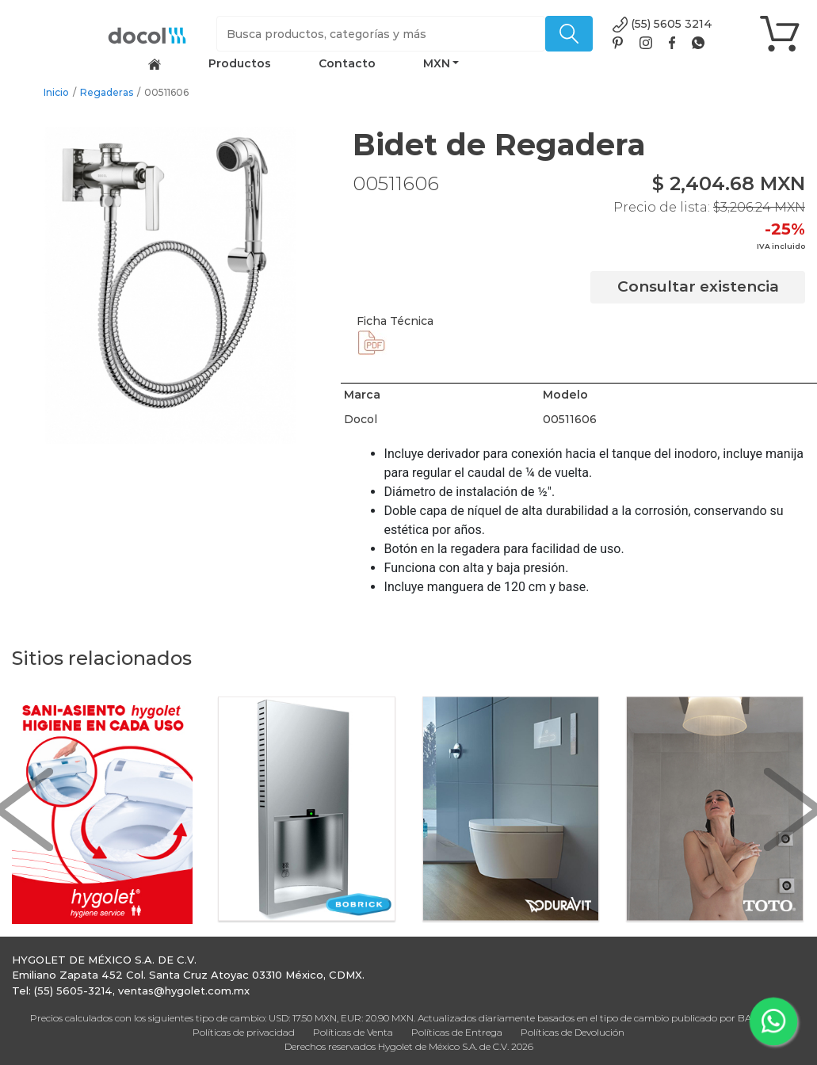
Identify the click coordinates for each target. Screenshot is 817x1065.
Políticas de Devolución (572, 1032)
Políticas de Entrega (456, 1032)
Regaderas (106, 92)
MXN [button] (436, 63)
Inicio (56, 92)
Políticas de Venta (353, 1032)
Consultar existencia (698, 286)
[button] (24, 810)
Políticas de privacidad (244, 1032)
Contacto (347, 63)
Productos (239, 63)
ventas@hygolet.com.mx (184, 990)
